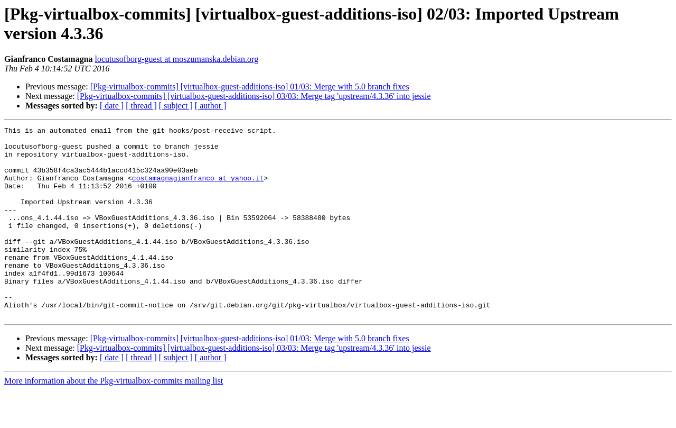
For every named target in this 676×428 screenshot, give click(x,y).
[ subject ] (176, 105)
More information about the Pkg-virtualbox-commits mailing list (113, 418)
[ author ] (211, 105)
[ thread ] (141, 105)
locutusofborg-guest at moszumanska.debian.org (177, 58)
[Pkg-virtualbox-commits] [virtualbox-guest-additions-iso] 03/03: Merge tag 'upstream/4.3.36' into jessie (254, 96)
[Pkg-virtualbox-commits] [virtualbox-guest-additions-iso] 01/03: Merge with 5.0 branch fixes (249, 86)
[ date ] (112, 105)
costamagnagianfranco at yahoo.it (198, 189)
